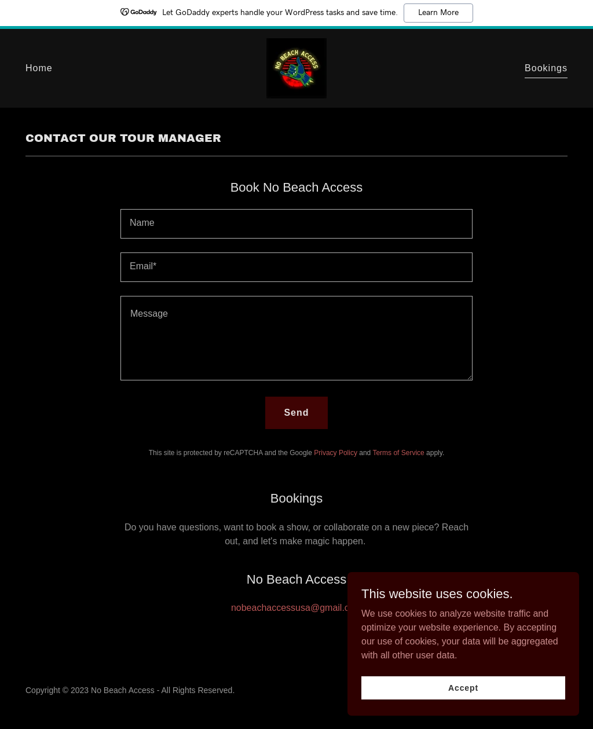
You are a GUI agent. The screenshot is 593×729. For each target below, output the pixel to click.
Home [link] (39, 68)
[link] (296, 67)
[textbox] (296, 224)
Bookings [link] (546, 68)
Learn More (438, 13)
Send (296, 412)
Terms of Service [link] (398, 453)
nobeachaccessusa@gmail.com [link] (296, 608)
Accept (463, 687)
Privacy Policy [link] (335, 453)
